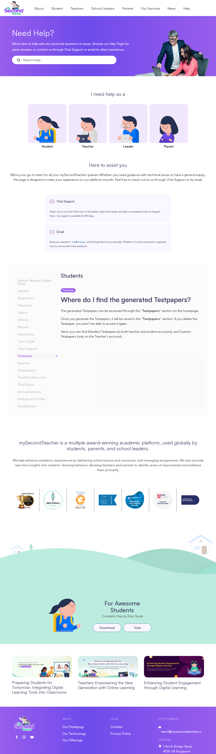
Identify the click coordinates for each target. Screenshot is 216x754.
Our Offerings (72, 712)
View (137, 600)
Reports (25, 299)
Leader (128, 146)
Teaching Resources (35, 349)
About (39, 8)
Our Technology (74, 706)
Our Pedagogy (73, 699)
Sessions (26, 335)
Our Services (150, 8)
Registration (29, 270)
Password (27, 277)
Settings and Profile (34, 371)
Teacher (88, 146)
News (172, 8)
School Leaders (102, 8)
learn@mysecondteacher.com (183, 704)
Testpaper (27, 327)
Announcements (32, 363)
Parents (127, 8)
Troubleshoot (30, 378)
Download (106, 600)
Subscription (29, 306)
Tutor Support (30, 320)
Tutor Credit (29, 313)
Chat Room (28, 356)
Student (57, 8)
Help (186, 8)
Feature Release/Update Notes (37, 254)
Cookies (116, 699)
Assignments (29, 342)
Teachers (77, 8)
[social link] (19, 708)
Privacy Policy (120, 706)
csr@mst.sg (141, 220)
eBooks (25, 291)
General (26, 262)
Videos (25, 284)
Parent (169, 146)
